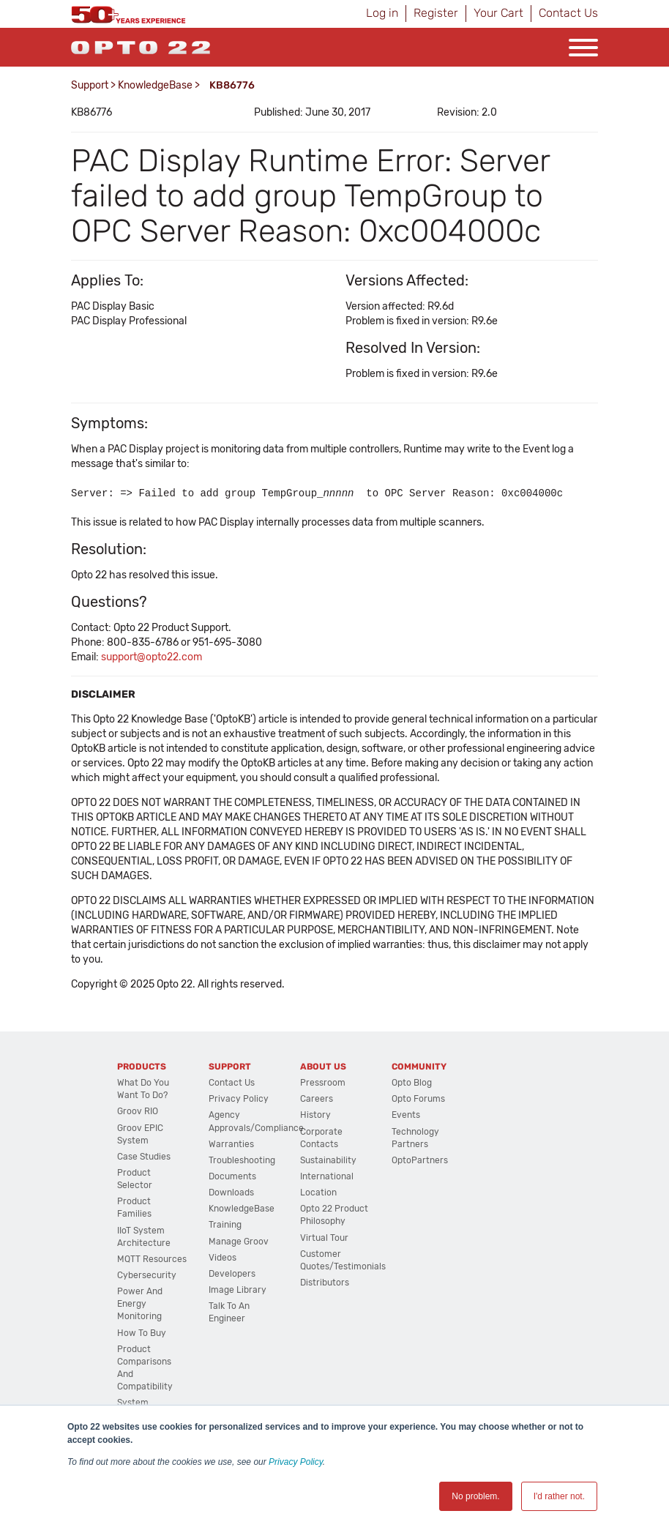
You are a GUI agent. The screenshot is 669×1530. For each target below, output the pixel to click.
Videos (222, 1258)
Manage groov (239, 1241)
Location (318, 1192)
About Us (323, 1066)
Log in (382, 13)
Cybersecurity (146, 1275)
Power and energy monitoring (139, 1303)
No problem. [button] (475, 1496)
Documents (232, 1176)
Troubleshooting (242, 1160)
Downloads (231, 1192)
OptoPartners (420, 1160)
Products (141, 1066)
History (315, 1115)
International (327, 1176)
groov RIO (137, 1111)
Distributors (324, 1282)
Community (419, 1066)
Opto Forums (418, 1099)
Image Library (237, 1290)
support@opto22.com (151, 657)
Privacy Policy (296, 1462)
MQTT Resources (152, 1259)
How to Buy (141, 1333)
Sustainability (328, 1160)
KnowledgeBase (155, 85)
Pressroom (322, 1083)
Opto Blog (412, 1083)
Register (436, 13)
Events (406, 1115)
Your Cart (498, 13)
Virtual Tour (324, 1238)
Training (225, 1225)
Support (89, 85)
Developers (232, 1274)
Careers (316, 1099)
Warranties (231, 1144)
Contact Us (568, 13)
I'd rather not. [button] (559, 1496)
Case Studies (144, 1157)
